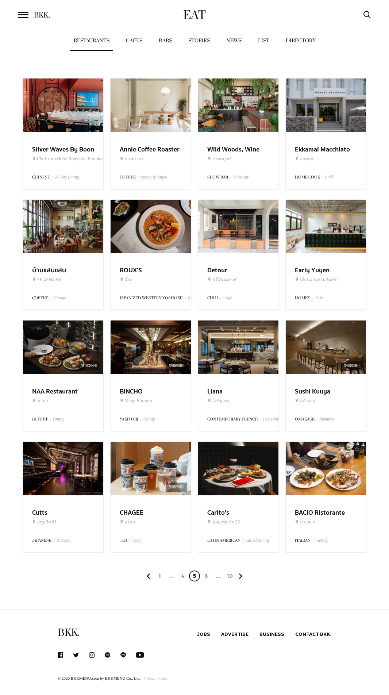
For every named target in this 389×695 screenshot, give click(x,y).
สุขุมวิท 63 (44, 522)
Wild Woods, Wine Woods (233, 154)
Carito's (218, 512)
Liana (215, 391)
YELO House (46, 279)
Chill (329, 177)
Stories (199, 41)
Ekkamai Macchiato (322, 149)
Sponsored (89, 365)
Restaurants (91, 41)
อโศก (127, 522)
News (234, 41)
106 (230, 577)
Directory (301, 41)
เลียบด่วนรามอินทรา (316, 279)
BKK (42, 15)
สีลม (126, 279)
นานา (40, 401)
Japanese (327, 419)
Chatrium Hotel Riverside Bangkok (68, 159)
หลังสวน (305, 401)
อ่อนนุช (304, 159)
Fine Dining (272, 419)
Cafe (228, 298)
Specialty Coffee (154, 177)
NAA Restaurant (55, 391)
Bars (165, 41)
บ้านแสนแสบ (49, 270)
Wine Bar (241, 177)
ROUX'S (131, 270)
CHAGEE (131, 512)
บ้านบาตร (131, 159)
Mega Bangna (136, 401)
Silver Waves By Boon (63, 149)
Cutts (39, 512)
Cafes (134, 41)
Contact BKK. (313, 634)
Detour (217, 270)
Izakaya (63, 540)
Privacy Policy (155, 678)
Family (58, 419)
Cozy (136, 540)
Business (271, 634)
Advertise (235, 634)
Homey (322, 540)
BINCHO (131, 391)
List (263, 41)
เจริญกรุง (218, 401)
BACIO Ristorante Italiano (320, 517)
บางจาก (305, 522)
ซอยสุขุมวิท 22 (223, 522)
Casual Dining (257, 540)
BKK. (69, 632)
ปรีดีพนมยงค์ (221, 279)
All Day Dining (67, 177)
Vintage (59, 298)
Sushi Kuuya (312, 391)
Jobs (203, 634)
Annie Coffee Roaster (150, 149)
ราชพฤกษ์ (219, 159)
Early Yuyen (312, 270)
